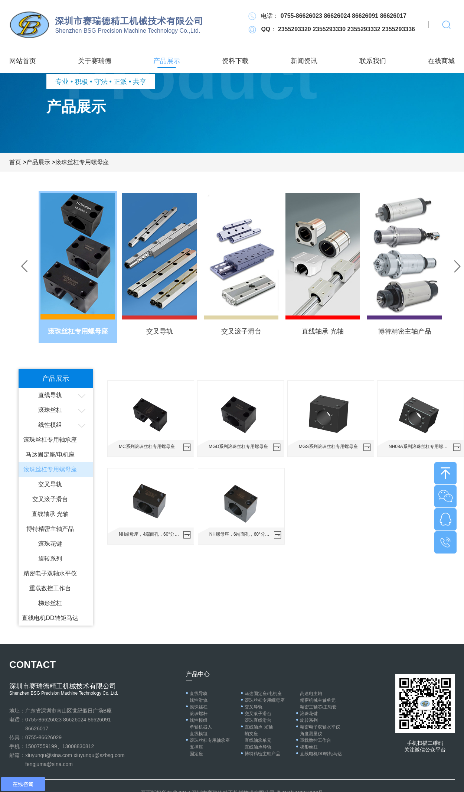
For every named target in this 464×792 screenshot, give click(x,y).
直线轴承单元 (258, 740)
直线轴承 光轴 (50, 514)
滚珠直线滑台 (258, 720)
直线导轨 (50, 395)
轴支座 (251, 733)
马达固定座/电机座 (50, 454)
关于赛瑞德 (94, 61)
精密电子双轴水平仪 (50, 573)
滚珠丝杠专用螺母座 (82, 162)
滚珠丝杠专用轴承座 (50, 439)
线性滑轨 (199, 700)
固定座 (196, 753)
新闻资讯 (304, 61)
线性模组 (50, 425)
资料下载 (235, 61)
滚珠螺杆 (199, 713)
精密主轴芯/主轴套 (318, 707)
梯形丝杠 (50, 603)
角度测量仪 (311, 733)
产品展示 (166, 61)
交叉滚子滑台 (50, 499)
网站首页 (22, 61)
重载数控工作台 (50, 588)
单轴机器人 (201, 727)
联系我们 (372, 61)
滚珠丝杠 (50, 410)
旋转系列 (50, 558)
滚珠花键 (50, 544)
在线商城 (441, 61)
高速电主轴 (311, 693)
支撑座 (196, 747)
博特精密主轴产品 (50, 529)
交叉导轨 (50, 484)
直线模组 (199, 733)
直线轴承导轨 (258, 747)
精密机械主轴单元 (318, 700)
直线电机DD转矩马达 (50, 618)
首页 (15, 162)
